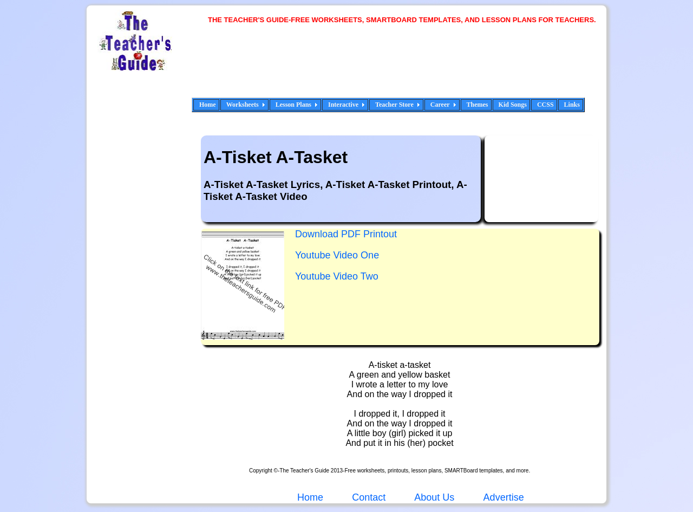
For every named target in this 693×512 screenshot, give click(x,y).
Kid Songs (513, 104)
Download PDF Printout (346, 234)
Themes (477, 104)
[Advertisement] (406, 67)
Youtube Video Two (336, 276)
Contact (368, 497)
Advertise (503, 497)
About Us (433, 497)
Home (207, 104)
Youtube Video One (337, 255)
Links (572, 104)
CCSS (545, 104)
